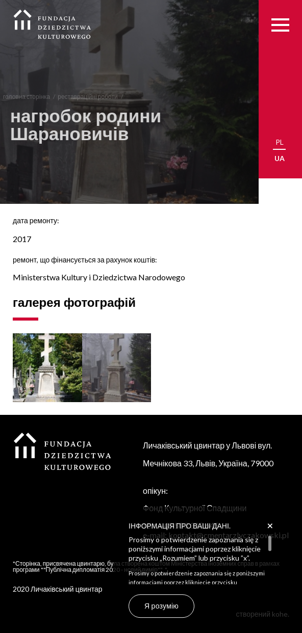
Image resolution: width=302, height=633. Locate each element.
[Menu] (280, 25)
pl (279, 142)
